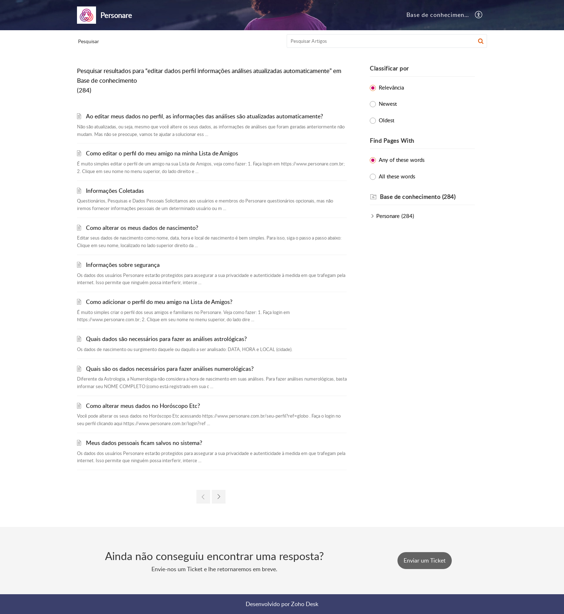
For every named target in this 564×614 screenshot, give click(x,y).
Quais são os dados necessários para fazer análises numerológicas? (170, 369)
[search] (387, 41)
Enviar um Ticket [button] (425, 560)
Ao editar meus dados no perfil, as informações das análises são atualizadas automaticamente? (204, 116)
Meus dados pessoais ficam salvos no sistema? (144, 443)
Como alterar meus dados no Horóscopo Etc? (143, 406)
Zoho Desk (304, 604)
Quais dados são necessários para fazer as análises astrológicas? (166, 339)
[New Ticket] (424, 560)
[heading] (427, 197)
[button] (479, 15)
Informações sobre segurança (123, 265)
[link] (203, 497)
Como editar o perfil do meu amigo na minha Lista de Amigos (162, 153)
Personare (388, 215)
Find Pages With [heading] (392, 141)
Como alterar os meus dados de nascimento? (142, 228)
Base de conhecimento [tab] (438, 15)
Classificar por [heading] (389, 68)
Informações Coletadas (115, 191)
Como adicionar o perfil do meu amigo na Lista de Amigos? (159, 302)
